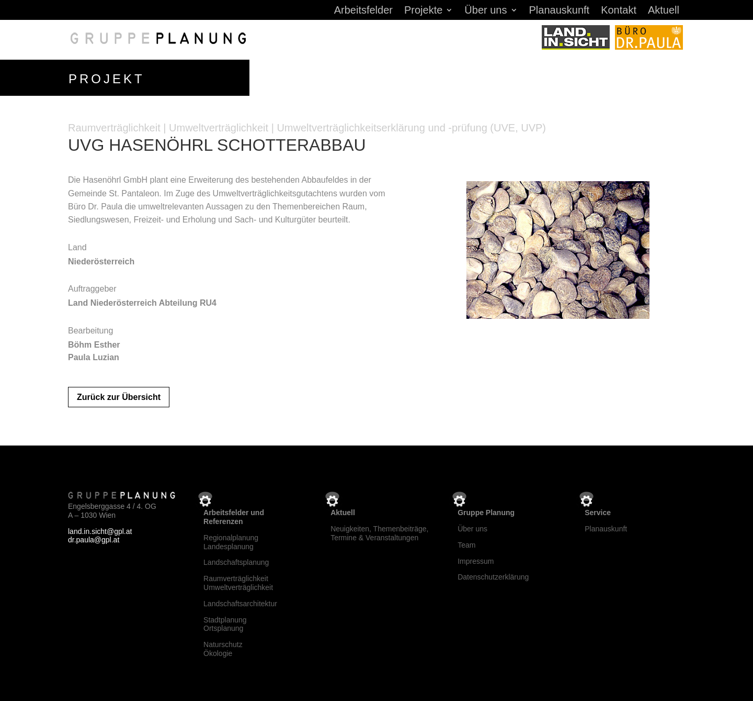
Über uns (485, 11)
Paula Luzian (93, 355)
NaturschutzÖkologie (223, 646)
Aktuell (663, 11)
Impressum (476, 559)
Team (466, 543)
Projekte (423, 11)
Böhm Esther (94, 342)
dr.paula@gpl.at (93, 538)
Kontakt (618, 11)
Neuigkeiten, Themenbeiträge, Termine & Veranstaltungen (379, 531)
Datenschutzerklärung (493, 575)
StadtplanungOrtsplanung (225, 622)
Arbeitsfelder (363, 11)
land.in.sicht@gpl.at (100, 529)
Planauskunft (559, 11)
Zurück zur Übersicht (119, 395)
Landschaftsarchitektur (240, 601)
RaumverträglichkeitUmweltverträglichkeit (238, 580)
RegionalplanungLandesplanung (230, 540)
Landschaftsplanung (236, 561)
